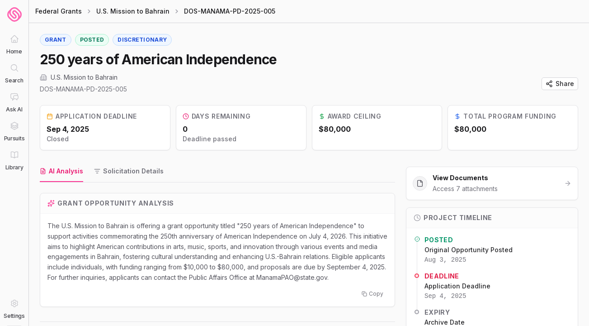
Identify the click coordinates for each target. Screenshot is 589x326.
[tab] (61, 171)
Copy (372, 293)
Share (560, 83)
